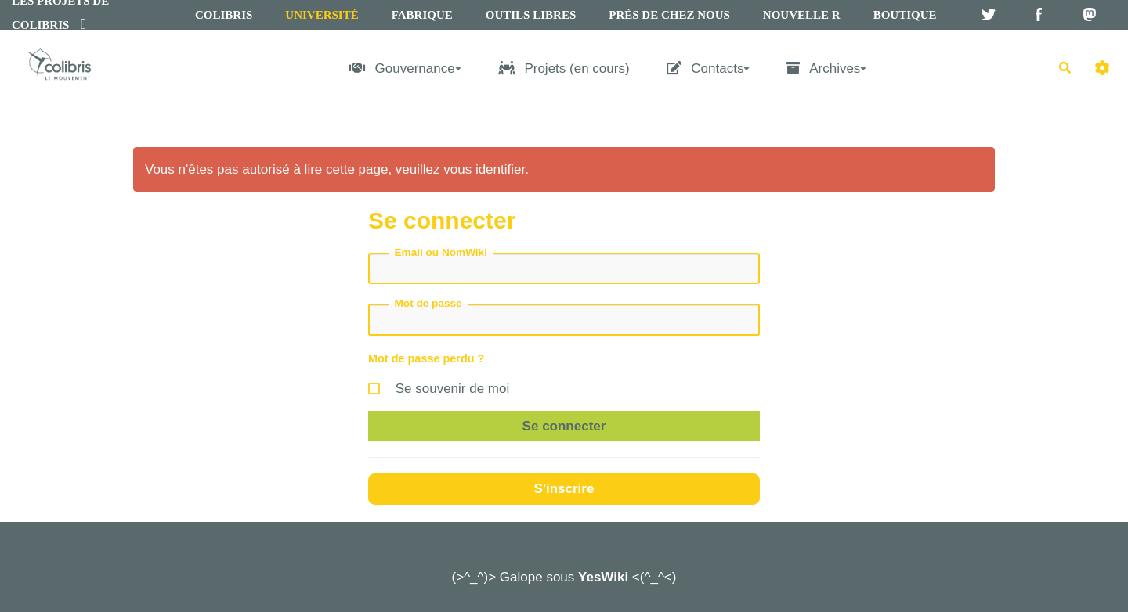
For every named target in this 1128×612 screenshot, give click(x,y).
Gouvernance (405, 68)
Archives (826, 68)
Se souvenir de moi (438, 386)
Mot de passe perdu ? (426, 358)
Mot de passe (428, 303)
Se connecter (564, 426)
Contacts (708, 68)
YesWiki (603, 577)
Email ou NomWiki (441, 252)
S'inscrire (564, 488)
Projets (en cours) (564, 68)
